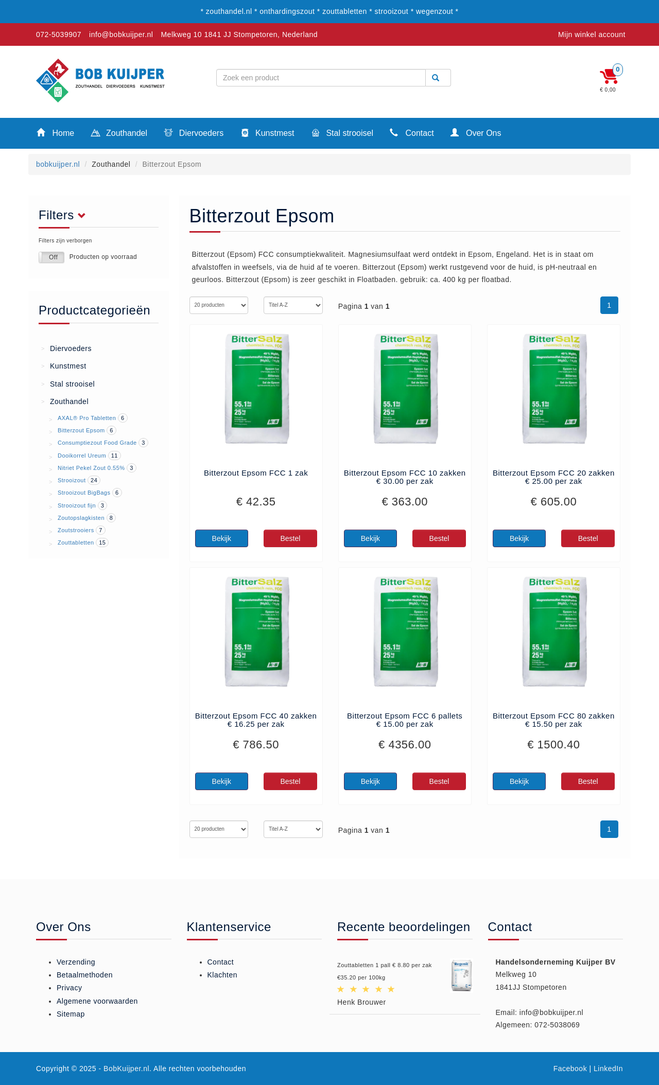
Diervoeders (193, 134)
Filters (65, 215)
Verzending (76, 962)
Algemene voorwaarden (97, 1001)
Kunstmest (267, 134)
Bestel (290, 538)
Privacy (69, 988)
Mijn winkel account (592, 34)
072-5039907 (58, 34)
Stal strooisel (342, 134)
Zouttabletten (76, 542)
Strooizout (72, 480)
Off (53, 257)
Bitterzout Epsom (81, 430)
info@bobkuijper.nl (121, 34)
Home (55, 132)
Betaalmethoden (85, 975)
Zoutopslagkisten (81, 518)
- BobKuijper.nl (124, 1068)
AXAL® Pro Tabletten (87, 418)
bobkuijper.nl (58, 164)
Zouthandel (119, 134)
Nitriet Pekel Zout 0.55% (91, 468)
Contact (412, 132)
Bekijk (221, 538)
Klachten (222, 975)
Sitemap (71, 1014)
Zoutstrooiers (76, 530)
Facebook (570, 1068)
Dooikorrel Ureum (82, 455)
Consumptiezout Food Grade (97, 443)
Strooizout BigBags (84, 492)
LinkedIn (608, 1068)
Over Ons (475, 132)
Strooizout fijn (77, 505)
